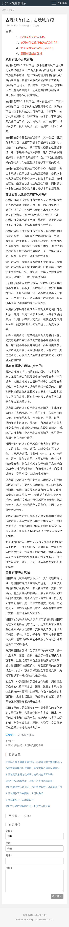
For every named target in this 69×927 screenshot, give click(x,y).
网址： (9, 855)
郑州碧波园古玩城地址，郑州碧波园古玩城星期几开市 (34, 787)
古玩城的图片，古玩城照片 (20, 799)
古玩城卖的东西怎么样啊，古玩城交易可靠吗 (29, 774)
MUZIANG (49, 920)
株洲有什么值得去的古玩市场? (38, 42)
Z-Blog (30, 920)
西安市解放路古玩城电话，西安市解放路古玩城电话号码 (34, 768)
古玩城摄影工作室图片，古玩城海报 (24, 793)
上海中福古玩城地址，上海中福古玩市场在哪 (29, 780)
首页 (4, 10)
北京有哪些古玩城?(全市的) (36, 48)
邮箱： (9, 843)
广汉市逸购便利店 (14, 3)
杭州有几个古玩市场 (32, 37)
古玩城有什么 (26, 734)
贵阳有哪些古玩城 (31, 53)
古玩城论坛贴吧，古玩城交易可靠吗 (24, 745)
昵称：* (9, 831)
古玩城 (11, 10)
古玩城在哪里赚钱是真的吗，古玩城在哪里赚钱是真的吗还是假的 (34, 761)
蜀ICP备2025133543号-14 (34, 915)
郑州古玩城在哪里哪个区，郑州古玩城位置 (28, 806)
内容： (9, 867)
